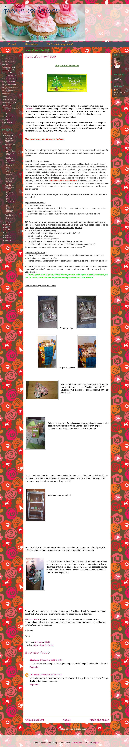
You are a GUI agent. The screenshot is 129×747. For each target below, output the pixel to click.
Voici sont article (32, 619)
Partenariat (5, 111)
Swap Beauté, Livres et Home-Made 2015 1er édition (10, 152)
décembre (8, 136)
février (7, 238)
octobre (7, 222)
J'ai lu (3, 96)
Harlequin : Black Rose (8, 79)
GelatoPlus (77, 743)
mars (7, 235)
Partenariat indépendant (60, 44)
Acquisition (5, 58)
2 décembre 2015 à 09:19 (50, 675)
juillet (7, 225)
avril (6, 232)
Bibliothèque (31, 44)
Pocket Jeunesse (6, 117)
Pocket (3, 114)
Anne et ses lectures (31, 11)
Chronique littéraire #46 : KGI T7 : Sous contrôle (9, 186)
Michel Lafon (5, 105)
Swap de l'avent (46, 645)
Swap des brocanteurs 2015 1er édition (10, 158)
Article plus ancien (99, 720)
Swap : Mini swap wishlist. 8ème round (10, 146)
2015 (5, 133)
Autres (4, 64)
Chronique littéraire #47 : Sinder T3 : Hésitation (9, 179)
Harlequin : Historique (8, 85)
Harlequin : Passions (7, 91)
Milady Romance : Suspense (10, 108)
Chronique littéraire (7, 67)
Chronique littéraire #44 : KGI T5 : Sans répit (9, 201)
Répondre (34, 667)
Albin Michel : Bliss (7, 61)
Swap (35, 645)
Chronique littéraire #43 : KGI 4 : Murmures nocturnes (9, 209)
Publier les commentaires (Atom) (73, 729)
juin (6, 227)
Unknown (34, 675)
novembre (8, 138)
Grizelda (28, 109)
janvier (7, 240)
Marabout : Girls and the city (10, 99)
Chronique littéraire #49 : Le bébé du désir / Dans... (10, 165)
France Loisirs (6, 73)
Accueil (12, 44)
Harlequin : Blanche (7, 82)
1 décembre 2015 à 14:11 (51, 660)
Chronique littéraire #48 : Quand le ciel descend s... (9, 172)
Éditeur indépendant (7, 70)
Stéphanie (34, 660)
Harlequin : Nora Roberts (9, 88)
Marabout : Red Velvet (8, 102)
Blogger (95, 743)
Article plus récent (34, 720)
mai (6, 230)
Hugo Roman (5, 93)
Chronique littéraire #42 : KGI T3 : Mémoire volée (10, 216)
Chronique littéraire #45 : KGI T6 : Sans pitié (9, 193)
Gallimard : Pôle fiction (8, 76)
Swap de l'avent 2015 (9, 141)
